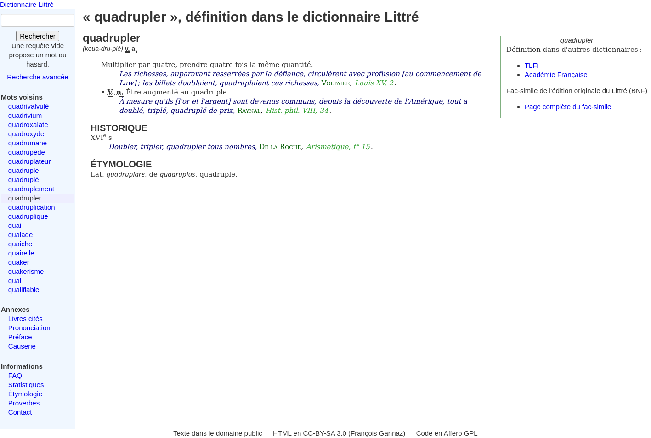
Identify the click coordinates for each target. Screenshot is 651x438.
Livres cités (25, 318)
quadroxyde (26, 134)
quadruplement (31, 189)
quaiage (20, 234)
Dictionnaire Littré (27, 4)
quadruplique (28, 216)
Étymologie (25, 394)
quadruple (23, 170)
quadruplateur (29, 161)
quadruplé (23, 179)
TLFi (531, 65)
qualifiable (24, 290)
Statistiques (26, 384)
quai (14, 225)
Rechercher (38, 36)
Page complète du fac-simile (568, 107)
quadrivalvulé (28, 106)
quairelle (21, 253)
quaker (18, 262)
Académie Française (556, 74)
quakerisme (26, 271)
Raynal (248, 110)
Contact (20, 412)
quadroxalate (28, 124)
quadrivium (25, 115)
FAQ (15, 375)
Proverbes (24, 403)
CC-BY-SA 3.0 (324, 433)
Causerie (22, 346)
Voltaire (336, 83)
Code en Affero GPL (447, 433)
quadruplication (31, 207)
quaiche (20, 244)
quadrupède (26, 152)
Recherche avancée (37, 77)
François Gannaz (377, 433)
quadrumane (27, 143)
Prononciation (29, 328)
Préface (20, 337)
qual (14, 280)
